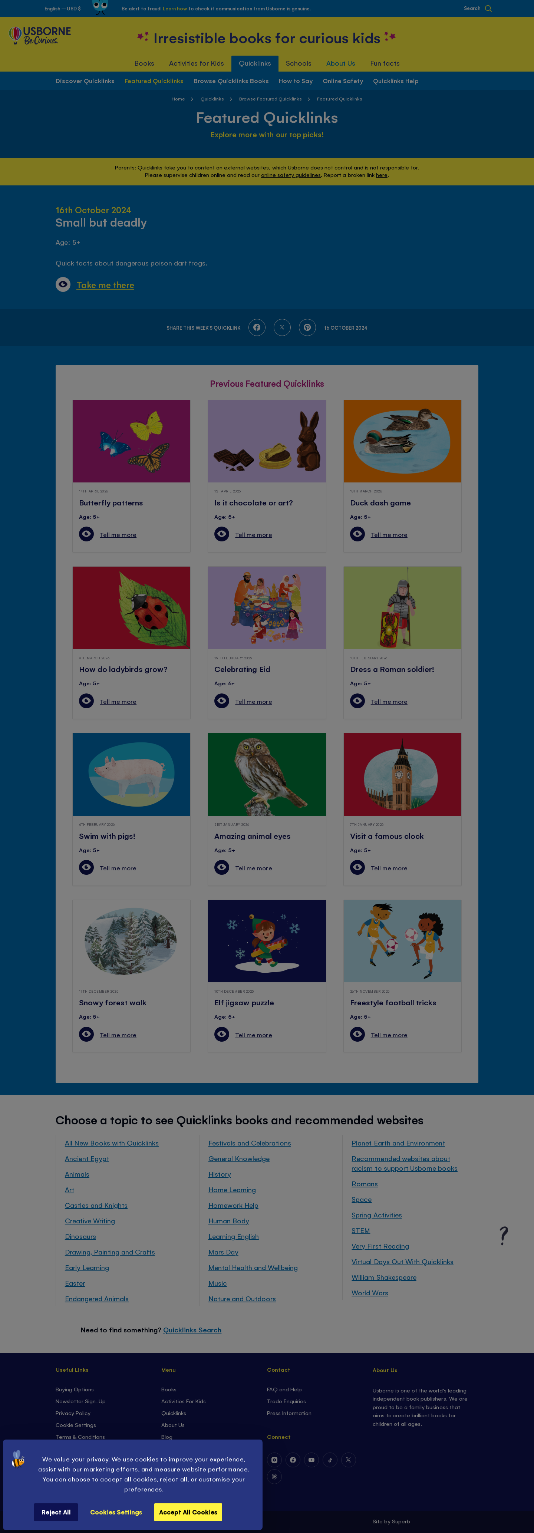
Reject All (56, 1512)
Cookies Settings (116, 1512)
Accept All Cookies (188, 1512)
